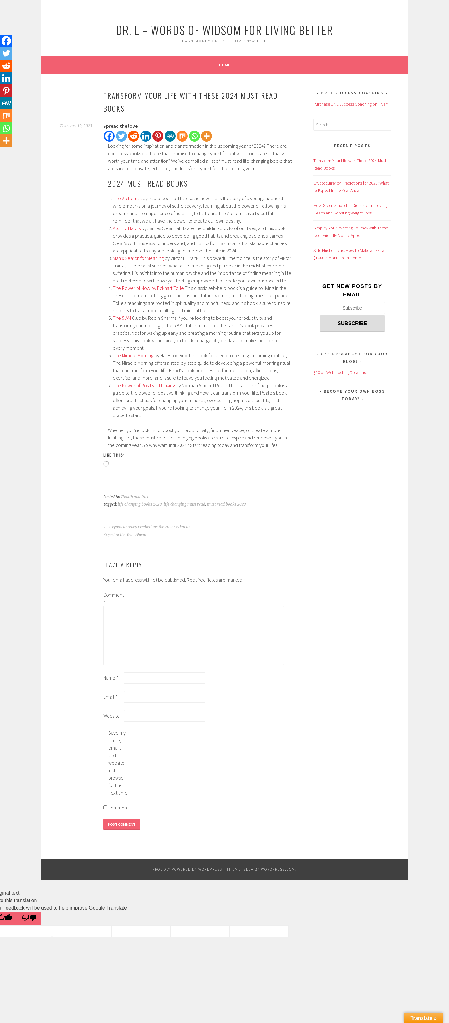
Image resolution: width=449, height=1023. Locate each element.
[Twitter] (121, 136)
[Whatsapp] (194, 136)
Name (110, 678)
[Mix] (182, 136)
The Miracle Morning (133, 355)
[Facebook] (109, 136)
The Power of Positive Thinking (144, 385)
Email (110, 697)
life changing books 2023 (140, 504)
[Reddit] (133, 136)
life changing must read (184, 504)
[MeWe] (170, 136)
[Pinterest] (157, 136)
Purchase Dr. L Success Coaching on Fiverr (350, 104)
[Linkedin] (145, 136)
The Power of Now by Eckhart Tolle (148, 288)
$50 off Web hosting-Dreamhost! (341, 372)
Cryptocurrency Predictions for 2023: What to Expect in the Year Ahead (146, 531)
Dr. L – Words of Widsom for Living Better (224, 30)
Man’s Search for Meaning (138, 258)
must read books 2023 (226, 504)
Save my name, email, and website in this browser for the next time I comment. (118, 770)
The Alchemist (127, 198)
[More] (206, 136)
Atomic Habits (127, 228)
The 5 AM (122, 318)
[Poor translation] (29, 918)
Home (224, 65)
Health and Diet (134, 497)
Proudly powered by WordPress (187, 869)
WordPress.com (278, 869)
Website (111, 716)
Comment (113, 598)
